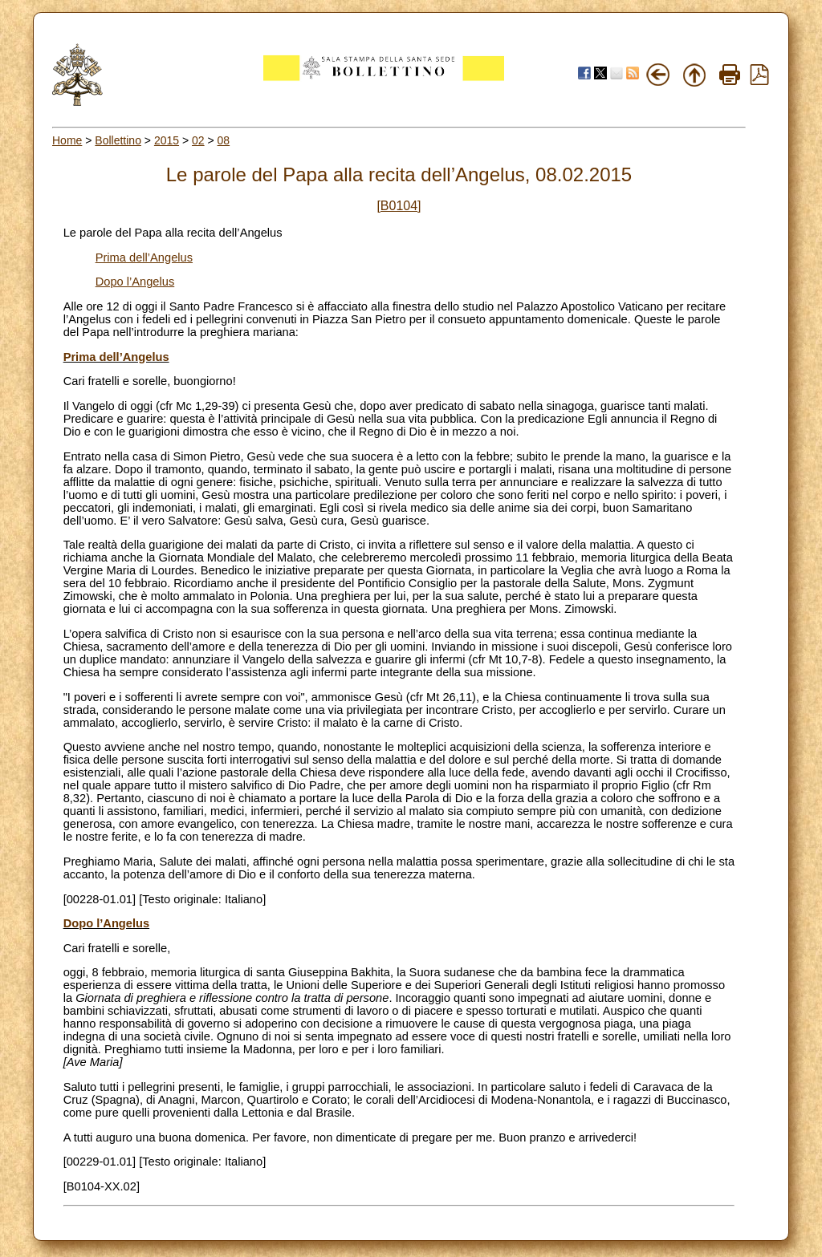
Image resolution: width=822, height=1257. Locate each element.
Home (67, 140)
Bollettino (118, 140)
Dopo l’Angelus (135, 281)
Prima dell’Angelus (144, 257)
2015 (166, 140)
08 (224, 140)
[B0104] (398, 206)
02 (198, 140)
